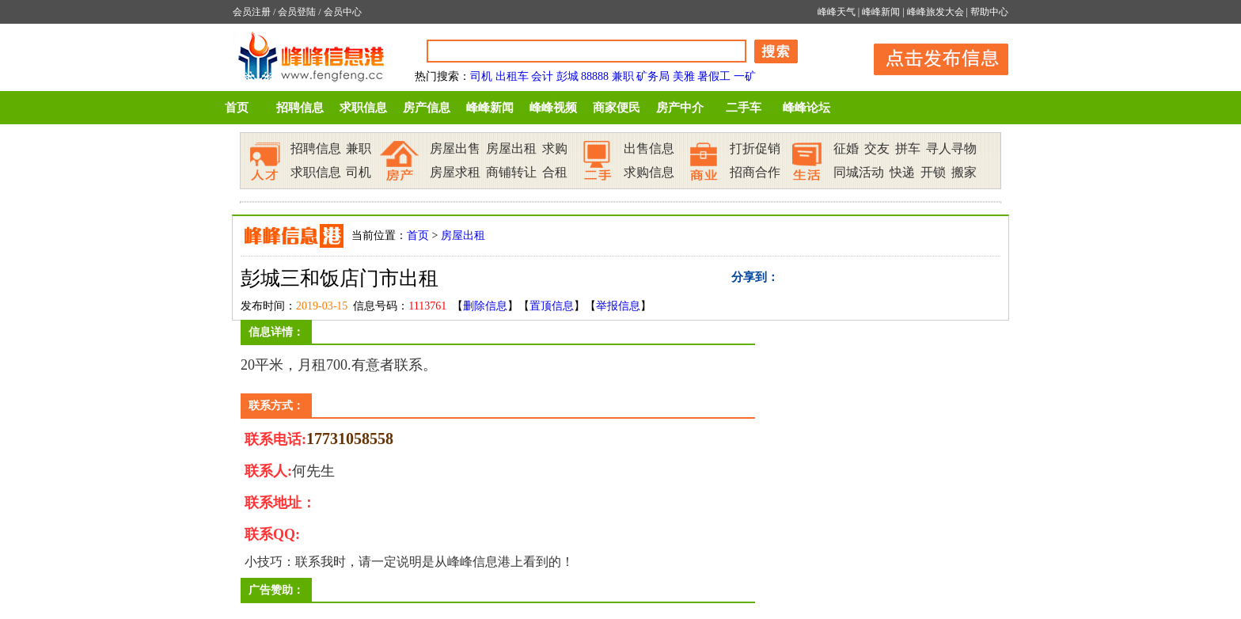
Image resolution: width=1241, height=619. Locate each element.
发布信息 (933, 57)
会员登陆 (297, 11)
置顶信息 (551, 306)
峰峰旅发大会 (935, 11)
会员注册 (252, 11)
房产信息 (426, 107)
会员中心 (343, 11)
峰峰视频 (553, 107)
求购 (554, 148)
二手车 (743, 107)
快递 (902, 172)
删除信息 (485, 306)
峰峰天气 (837, 11)
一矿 (745, 76)
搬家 (964, 172)
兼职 (623, 76)
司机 (481, 76)
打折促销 (755, 148)
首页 (237, 107)
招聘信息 (300, 107)
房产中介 (680, 107)
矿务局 (653, 76)
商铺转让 (511, 172)
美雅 (684, 76)
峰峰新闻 (881, 11)
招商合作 (755, 172)
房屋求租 (455, 172)
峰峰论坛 (806, 107)
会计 (542, 76)
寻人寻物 (951, 148)
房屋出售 (455, 148)
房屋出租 (511, 148)
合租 (554, 172)
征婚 (846, 148)
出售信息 (649, 148)
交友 (877, 148)
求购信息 (649, 172)
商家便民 (616, 107)
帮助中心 (989, 11)
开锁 (933, 172)
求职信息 (363, 107)
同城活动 (858, 172)
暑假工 (714, 76)
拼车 (907, 148)
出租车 (512, 76)
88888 (595, 76)
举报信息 (618, 306)
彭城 (567, 76)
